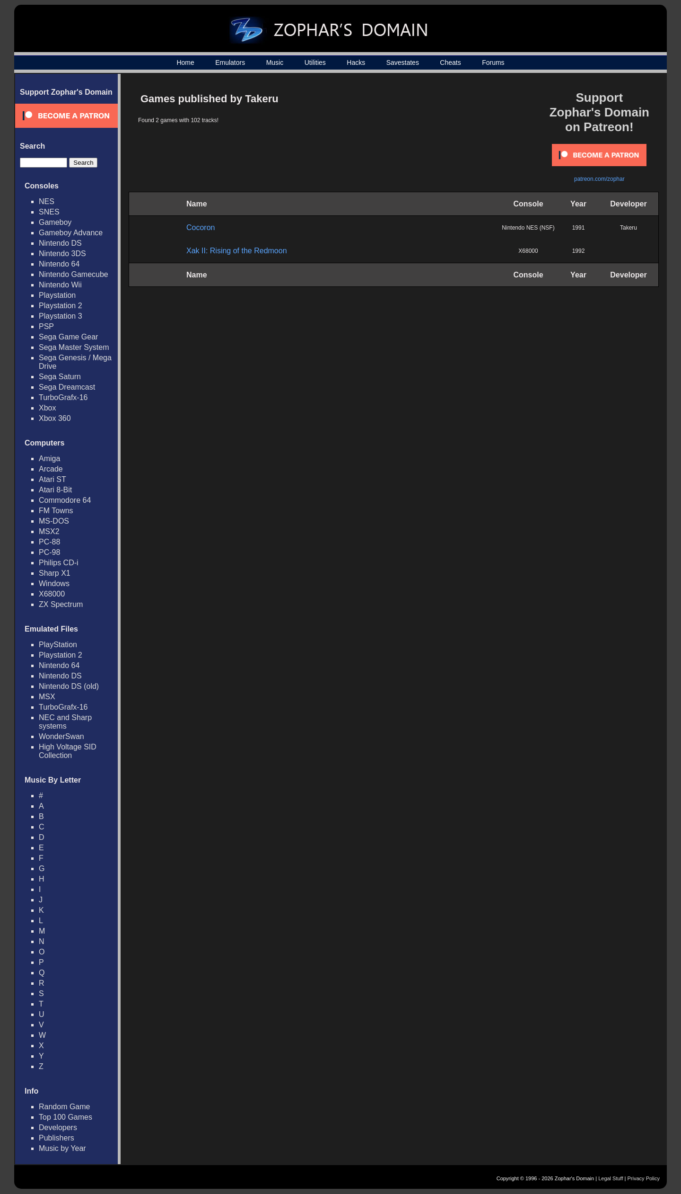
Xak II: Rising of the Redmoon (236, 251)
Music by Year (62, 1148)
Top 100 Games (65, 1117)
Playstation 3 (60, 316)
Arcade (51, 469)
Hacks (356, 62)
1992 (578, 251)
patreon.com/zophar (599, 179)
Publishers (56, 1138)
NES (46, 201)
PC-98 (49, 552)
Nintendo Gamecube (73, 274)
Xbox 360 (55, 418)
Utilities (315, 62)
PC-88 (49, 542)
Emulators (230, 62)
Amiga (49, 458)
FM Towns (56, 511)
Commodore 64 (65, 500)
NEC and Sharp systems (65, 721)
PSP (46, 326)
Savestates (402, 62)
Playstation (57, 295)
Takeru (628, 227)
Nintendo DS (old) (69, 686)
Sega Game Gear (68, 337)
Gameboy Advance (71, 233)
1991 (578, 227)
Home (185, 62)
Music (275, 62)
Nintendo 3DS (62, 253)
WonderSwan (61, 736)
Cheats (450, 62)
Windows (54, 583)
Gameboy (55, 222)
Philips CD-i (59, 563)
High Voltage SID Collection (67, 751)
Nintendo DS (60, 243)
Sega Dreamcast (67, 387)
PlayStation (58, 645)
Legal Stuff (610, 1178)
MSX (47, 697)
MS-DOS (54, 521)
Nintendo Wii (60, 285)
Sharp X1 (54, 573)
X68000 (52, 594)
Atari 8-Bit (55, 490)
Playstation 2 (60, 306)
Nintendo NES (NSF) (528, 227)
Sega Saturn (60, 377)
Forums (493, 62)
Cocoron (200, 227)
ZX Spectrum (61, 604)
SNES (49, 212)
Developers (58, 1127)
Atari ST (52, 479)
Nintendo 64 (59, 264)
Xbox (47, 408)
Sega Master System (74, 347)
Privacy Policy (644, 1178)
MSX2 (49, 531)
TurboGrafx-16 (63, 397)
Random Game (64, 1107)
